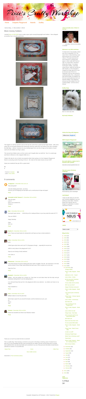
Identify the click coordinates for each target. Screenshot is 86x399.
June (66, 357)
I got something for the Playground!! (70, 304)
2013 (65, 263)
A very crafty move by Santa (72, 282)
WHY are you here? (70, 285)
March (67, 363)
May (66, 359)
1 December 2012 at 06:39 (29, 197)
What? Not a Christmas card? (72, 336)
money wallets (11, 173)
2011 (65, 370)
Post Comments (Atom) (16, 355)
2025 (65, 237)
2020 (65, 248)
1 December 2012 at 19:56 (19, 310)
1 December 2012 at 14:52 (19, 231)
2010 (65, 372)
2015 (65, 259)
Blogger (57, 395)
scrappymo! (11, 183)
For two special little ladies (71, 322)
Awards (32, 22)
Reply (9, 192)
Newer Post (7, 349)
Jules (9, 240)
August (67, 353)
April (66, 361)
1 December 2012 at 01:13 (21, 183)
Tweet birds (68, 338)
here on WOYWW (14, 34)
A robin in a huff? (69, 332)
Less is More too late (70, 310)
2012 (65, 265)
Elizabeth (10, 275)
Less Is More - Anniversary (71, 299)
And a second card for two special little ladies (71, 315)
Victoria (10, 310)
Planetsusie (11, 261)
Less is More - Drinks (70, 277)
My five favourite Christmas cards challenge (71, 280)
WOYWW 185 (68, 301)
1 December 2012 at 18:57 (17, 293)
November (68, 346)
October (67, 348)
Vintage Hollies (68, 269)
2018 (65, 252)
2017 (65, 255)
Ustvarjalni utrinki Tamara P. (15, 197)
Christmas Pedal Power (71, 334)
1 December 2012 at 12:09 (17, 211)
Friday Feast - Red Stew (71, 313)
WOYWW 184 (68, 318)
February (67, 366)
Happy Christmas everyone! (72, 287)
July (66, 355)
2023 (65, 242)
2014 (65, 261)
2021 (65, 246)
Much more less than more (71, 320)
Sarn (9, 211)
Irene (9, 293)
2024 (65, 240)
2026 (65, 235)
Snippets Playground (19, 22)
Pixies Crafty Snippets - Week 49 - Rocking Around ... (72, 341)
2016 (65, 257)
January (67, 368)
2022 (65, 244)
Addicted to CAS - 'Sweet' (71, 275)
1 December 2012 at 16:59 (19, 275)
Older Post (55, 349)
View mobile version (31, 351)
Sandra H (10, 231)
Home (7, 22)
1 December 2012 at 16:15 (21, 261)
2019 (65, 250)
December (68, 267)
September (68, 351)
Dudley (41, 22)
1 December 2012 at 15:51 (17, 240)
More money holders (70, 344)
